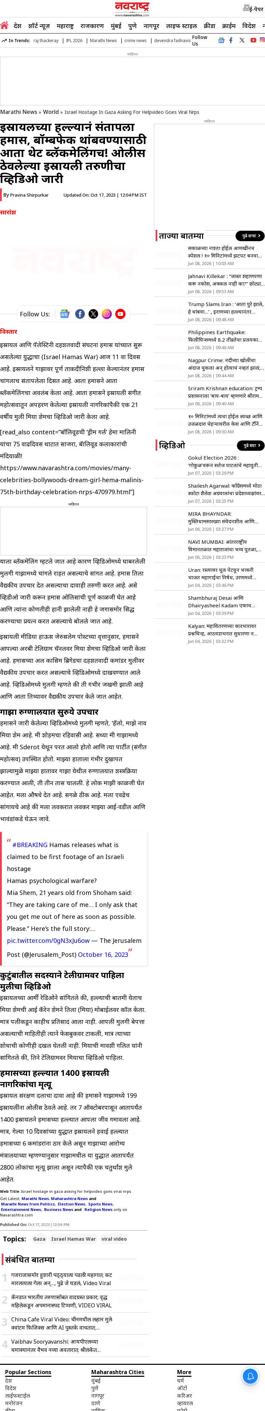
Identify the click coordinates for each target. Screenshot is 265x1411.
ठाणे (95, 1403)
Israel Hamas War (73, 1239)
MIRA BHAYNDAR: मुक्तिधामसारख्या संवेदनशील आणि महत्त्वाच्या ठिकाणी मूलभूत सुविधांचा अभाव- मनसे (222, 517)
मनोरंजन (14, 1403)
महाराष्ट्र (65, 26)
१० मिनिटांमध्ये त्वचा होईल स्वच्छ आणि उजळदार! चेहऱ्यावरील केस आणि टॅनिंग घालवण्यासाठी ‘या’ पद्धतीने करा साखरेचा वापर (225, 420)
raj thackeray (46, 40)
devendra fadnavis (172, 40)
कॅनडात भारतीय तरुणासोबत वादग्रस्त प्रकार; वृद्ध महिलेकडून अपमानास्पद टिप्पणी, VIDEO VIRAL (61, 1301)
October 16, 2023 (103, 954)
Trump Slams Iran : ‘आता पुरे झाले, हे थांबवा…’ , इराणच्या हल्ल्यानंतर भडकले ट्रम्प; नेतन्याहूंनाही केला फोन (226, 308)
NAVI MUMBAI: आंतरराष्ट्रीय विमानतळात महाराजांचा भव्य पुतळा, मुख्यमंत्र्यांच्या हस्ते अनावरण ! (222, 545)
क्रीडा (209, 26)
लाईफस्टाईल (17, 1395)
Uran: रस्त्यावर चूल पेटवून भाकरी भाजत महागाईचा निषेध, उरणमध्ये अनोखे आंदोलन (220, 573)
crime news (135, 40)
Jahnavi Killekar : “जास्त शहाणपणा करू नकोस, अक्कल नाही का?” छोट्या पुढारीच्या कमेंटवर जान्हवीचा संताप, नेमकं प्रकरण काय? (225, 280)
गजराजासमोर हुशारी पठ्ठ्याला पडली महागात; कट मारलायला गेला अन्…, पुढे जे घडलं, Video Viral (61, 1279)
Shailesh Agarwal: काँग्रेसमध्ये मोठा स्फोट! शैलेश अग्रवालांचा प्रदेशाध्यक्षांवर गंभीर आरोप (225, 489)
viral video (114, 1239)
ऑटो (182, 1388)
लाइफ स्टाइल (181, 26)
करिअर (184, 1395)
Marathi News (103, 40)
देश (18, 26)
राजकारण (92, 26)
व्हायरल (185, 1403)
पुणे (132, 26)
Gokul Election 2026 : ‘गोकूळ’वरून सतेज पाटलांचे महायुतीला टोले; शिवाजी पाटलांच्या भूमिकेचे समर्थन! (225, 461)
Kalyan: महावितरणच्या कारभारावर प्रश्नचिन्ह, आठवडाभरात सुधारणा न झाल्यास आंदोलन (222, 629)
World (51, 112)
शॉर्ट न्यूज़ (39, 26)
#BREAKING (30, 845)
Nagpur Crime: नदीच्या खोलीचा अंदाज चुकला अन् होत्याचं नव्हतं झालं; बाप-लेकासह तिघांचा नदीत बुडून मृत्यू (224, 364)
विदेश (249, 26)
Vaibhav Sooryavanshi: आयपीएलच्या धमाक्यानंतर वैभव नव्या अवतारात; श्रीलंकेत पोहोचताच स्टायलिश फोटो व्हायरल (54, 1346)
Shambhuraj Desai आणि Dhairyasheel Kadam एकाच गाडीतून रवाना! (219, 601)
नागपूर (151, 26)
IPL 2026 (74, 40)
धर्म (180, 1380)
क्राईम (229, 26)
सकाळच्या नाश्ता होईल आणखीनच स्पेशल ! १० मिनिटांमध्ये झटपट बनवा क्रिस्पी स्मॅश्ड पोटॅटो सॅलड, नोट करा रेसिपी (223, 252)
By (26, 195)
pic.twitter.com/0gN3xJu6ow (48, 940)
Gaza (39, 1239)
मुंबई (116, 26)
